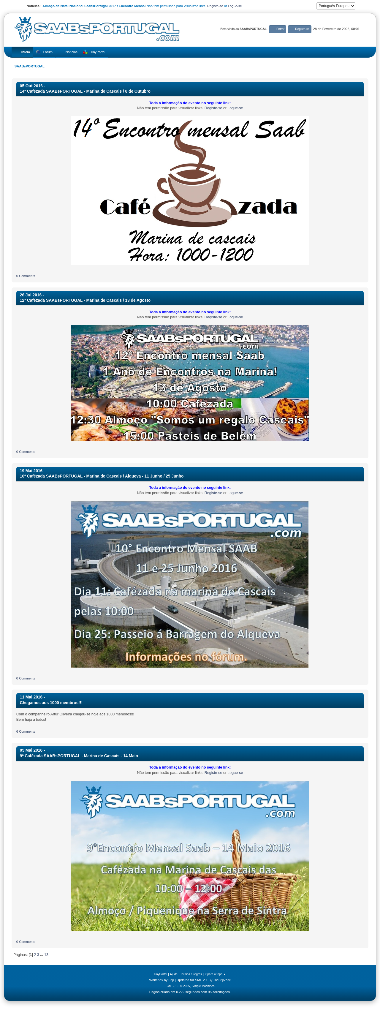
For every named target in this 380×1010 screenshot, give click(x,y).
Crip (171, 980)
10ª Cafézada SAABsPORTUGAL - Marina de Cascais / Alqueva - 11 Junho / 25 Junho (102, 476)
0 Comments (25, 276)
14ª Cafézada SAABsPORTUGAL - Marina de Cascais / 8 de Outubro (85, 91)
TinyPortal (160, 974)
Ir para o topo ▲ (215, 974)
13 (46, 955)
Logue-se (235, 6)
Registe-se (215, 6)
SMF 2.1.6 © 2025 (177, 986)
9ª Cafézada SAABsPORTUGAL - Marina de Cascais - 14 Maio (79, 756)
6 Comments (25, 731)
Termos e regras (191, 974)
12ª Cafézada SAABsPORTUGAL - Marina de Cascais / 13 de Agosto (85, 300)
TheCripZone (222, 980)
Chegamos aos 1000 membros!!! (51, 703)
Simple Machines (203, 986)
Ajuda (174, 974)
